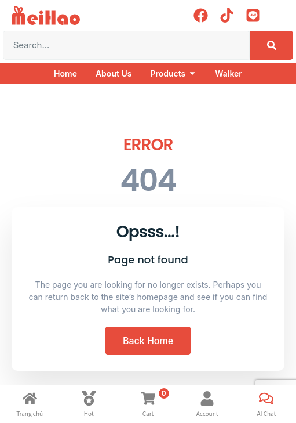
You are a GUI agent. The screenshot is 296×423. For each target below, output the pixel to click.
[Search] (271, 45)
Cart (148, 413)
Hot (89, 413)
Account (207, 413)
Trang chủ (29, 413)
